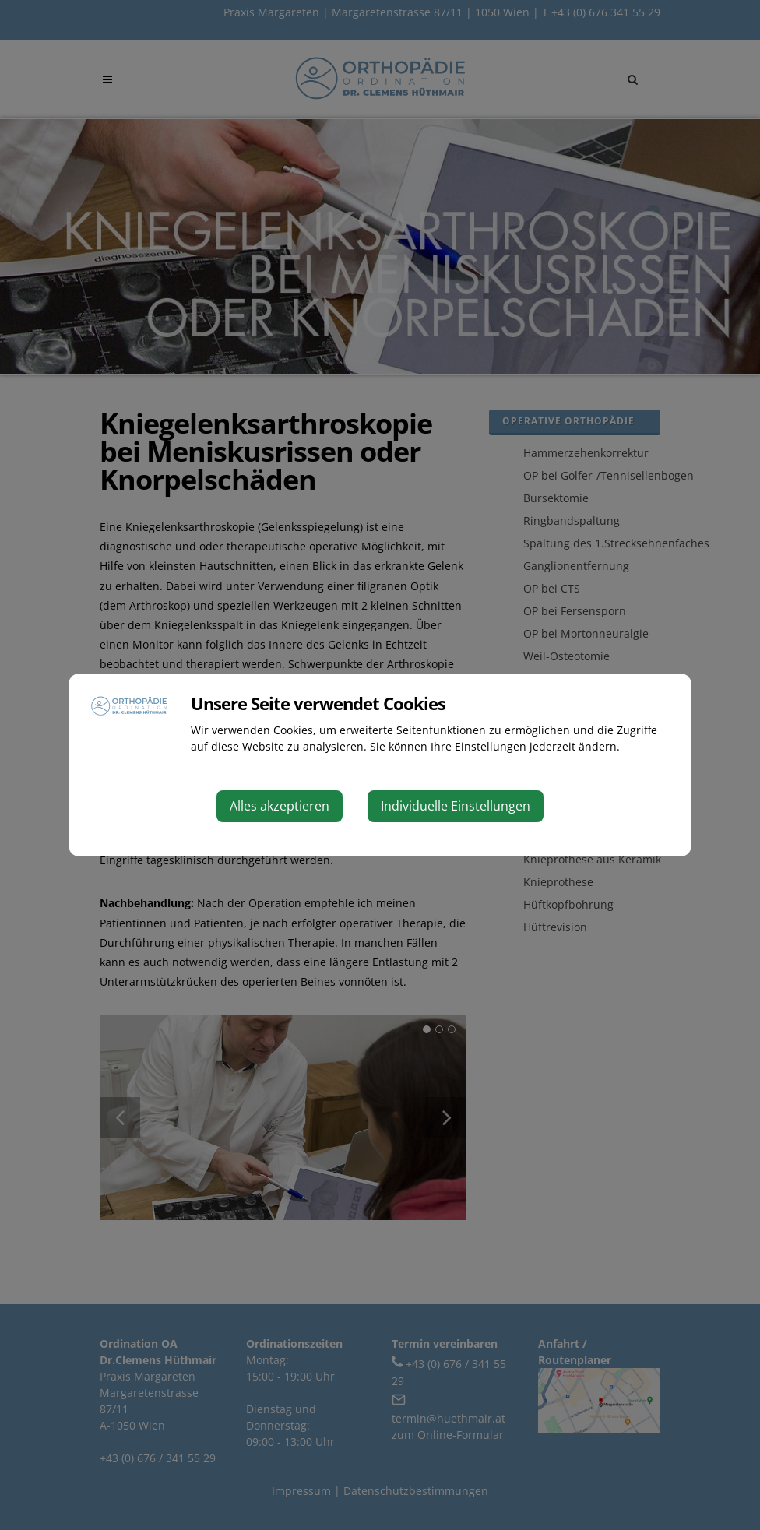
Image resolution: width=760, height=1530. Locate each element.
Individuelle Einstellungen (455, 805)
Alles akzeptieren (279, 805)
